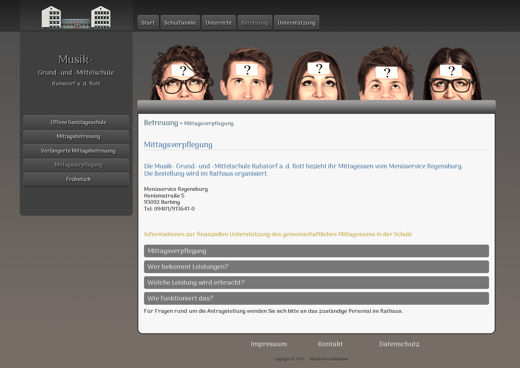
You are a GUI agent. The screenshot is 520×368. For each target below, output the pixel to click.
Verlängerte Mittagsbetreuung (78, 151)
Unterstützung (296, 23)
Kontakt (330, 344)
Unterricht (219, 23)
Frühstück (78, 179)
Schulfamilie (180, 23)
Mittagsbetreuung (78, 137)
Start (148, 23)
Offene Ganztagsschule (78, 122)
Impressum (269, 344)
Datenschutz (399, 344)
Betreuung (161, 123)
